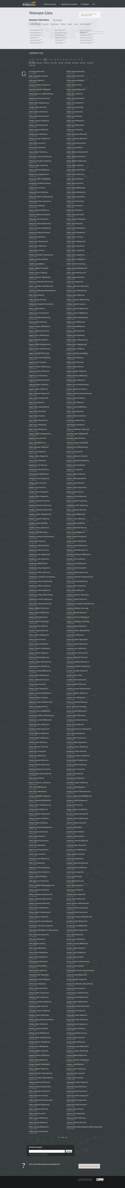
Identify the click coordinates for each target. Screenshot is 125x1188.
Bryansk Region (35, 32)
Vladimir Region (85, 37)
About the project (48, 4)
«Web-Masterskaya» (82, 1180)
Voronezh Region (86, 40)
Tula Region (59, 40)
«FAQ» (97, 1166)
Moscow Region (85, 35)
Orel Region (34, 37)
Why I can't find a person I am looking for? (44, 1164)
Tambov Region (60, 37)
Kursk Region (59, 35)
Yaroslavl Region (85, 42)
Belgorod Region (35, 30)
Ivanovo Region (35, 35)
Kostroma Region (60, 32)
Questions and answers (68, 4)
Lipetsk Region (85, 30)
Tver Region (59, 42)
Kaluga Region (60, 30)
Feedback (84, 4)
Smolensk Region (35, 42)
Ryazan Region (35, 40)
